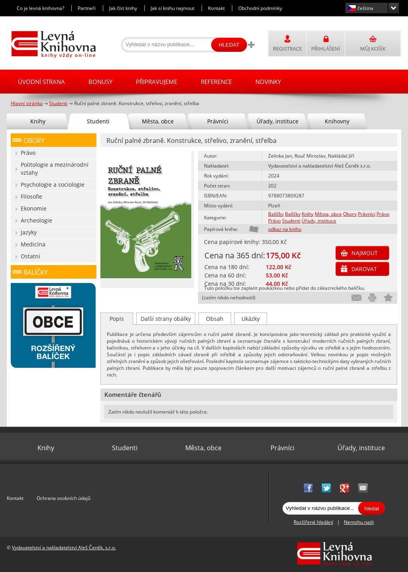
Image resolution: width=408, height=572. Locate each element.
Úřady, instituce (319, 220)
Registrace (287, 48)
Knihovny (337, 121)
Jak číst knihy (123, 8)
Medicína (33, 244)
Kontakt (216, 8)
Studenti (291, 220)
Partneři (87, 8)
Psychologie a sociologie (52, 184)
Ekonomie (34, 208)
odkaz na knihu (284, 229)
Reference (216, 82)
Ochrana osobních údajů (63, 498)
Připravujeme (156, 82)
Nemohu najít (359, 522)
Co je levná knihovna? (40, 8)
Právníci (366, 214)
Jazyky (29, 232)
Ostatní (30, 256)
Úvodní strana (41, 82)
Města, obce (328, 214)
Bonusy (100, 82)
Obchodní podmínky (260, 8)
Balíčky (276, 214)
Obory (350, 214)
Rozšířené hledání (313, 522)
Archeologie (36, 220)
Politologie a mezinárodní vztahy (54, 168)
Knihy (308, 214)
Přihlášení (325, 48)
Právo (383, 214)
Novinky (268, 82)
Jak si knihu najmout (172, 8)
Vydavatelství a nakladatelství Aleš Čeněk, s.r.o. (64, 548)
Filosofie (31, 196)
